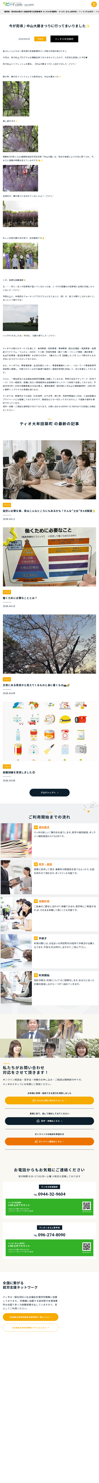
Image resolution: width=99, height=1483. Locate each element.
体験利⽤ (44, 901)
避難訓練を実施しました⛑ (19, 772)
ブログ (40, 38)
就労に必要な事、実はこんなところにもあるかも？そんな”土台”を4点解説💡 (49, 511)
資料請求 (44, 827)
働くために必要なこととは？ (20, 598)
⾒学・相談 (45, 864)
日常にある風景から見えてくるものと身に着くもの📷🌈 (36, 685)
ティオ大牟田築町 (64, 39)
